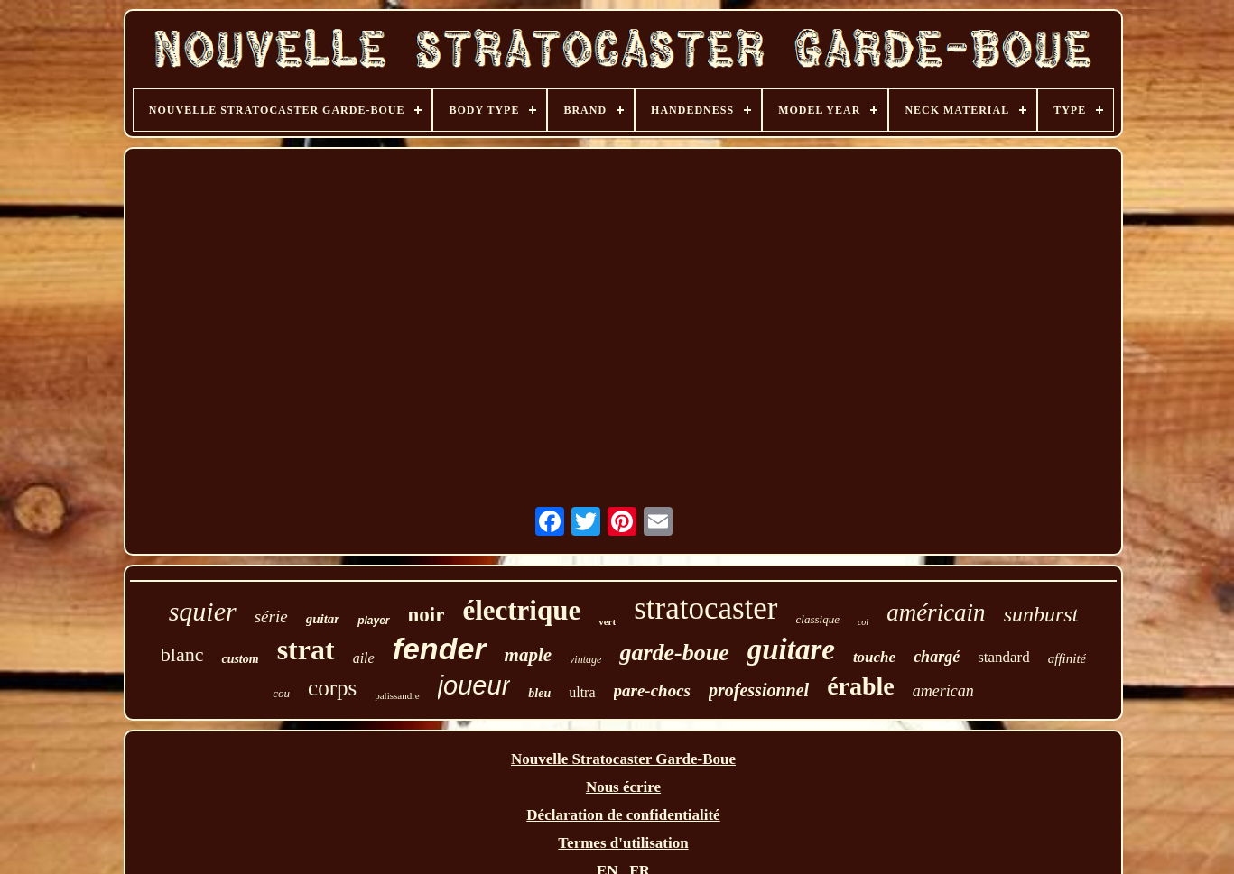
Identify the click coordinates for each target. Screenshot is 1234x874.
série (271, 616)
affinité (1067, 658)
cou (281, 693)
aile (364, 658)
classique (818, 619)
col (863, 622)
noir (426, 614)
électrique (521, 610)
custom (239, 659)
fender (440, 648)
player (373, 620)
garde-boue (673, 652)
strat (306, 649)
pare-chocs (652, 690)
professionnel (759, 690)
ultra (582, 692)
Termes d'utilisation (623, 842)
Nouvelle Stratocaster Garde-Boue (623, 759)
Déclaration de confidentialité (622, 814)
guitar (323, 619)
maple (528, 655)
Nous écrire (623, 787)
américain (935, 612)
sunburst (1041, 614)
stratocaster (705, 608)
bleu (539, 693)
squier (203, 611)
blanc (182, 654)
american (943, 691)
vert (607, 621)
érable (861, 686)
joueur (474, 685)
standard (1004, 657)
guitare (791, 649)
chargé (937, 657)
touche (874, 657)
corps (332, 688)
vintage (585, 659)
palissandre (397, 695)
